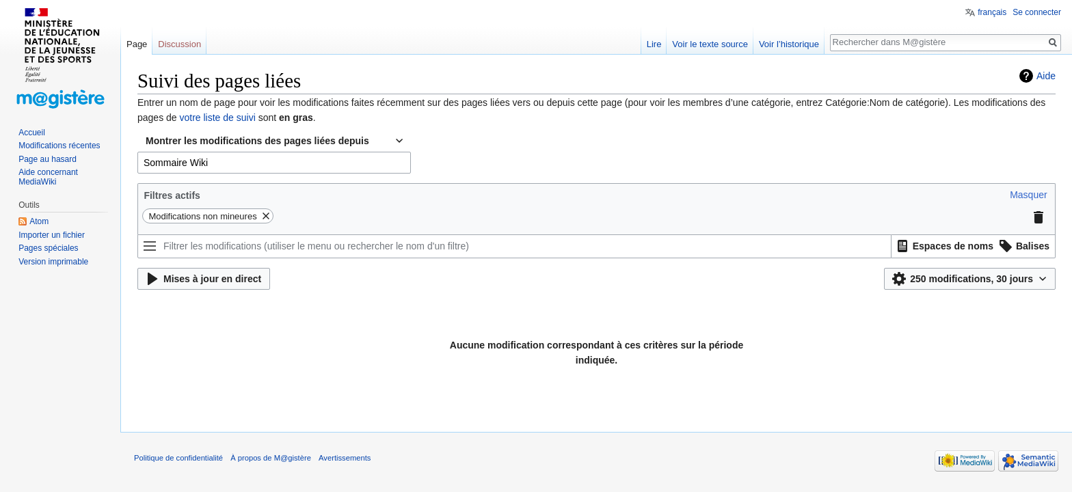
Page (136, 44)
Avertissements (345, 458)
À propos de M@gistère (270, 458)
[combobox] (274, 163)
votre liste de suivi (218, 117)
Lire (654, 44)
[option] (943, 245)
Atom (39, 221)
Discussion (179, 44)
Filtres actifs (172, 195)
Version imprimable (53, 261)
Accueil (31, 132)
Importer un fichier (51, 235)
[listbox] (974, 246)
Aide (1046, 75)
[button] (1028, 195)
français (992, 12)
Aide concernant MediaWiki (48, 177)
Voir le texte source (710, 44)
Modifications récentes (59, 145)
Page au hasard (47, 159)
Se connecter (1037, 12)
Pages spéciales (48, 248)
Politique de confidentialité (178, 458)
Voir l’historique (789, 44)
